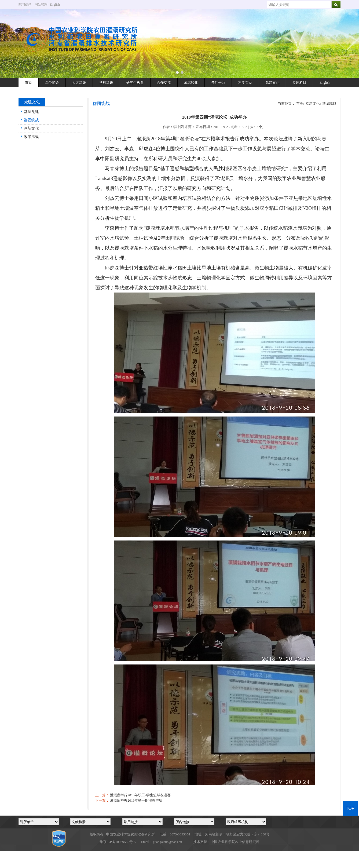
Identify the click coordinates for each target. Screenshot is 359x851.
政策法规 (31, 137)
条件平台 (218, 83)
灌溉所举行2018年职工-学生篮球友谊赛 (140, 795)
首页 (28, 83)
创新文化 (31, 128)
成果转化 (191, 83)
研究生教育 (135, 83)
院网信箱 (25, 4)
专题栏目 (299, 83)
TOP (350, 808)
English (56, 4)
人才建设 (79, 83)
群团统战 (31, 120)
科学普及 (245, 83)
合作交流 (164, 83)
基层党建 (31, 112)
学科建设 (106, 83)
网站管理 (41, 4)
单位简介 (52, 83)
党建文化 (272, 83)
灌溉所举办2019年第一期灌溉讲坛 (136, 800)
